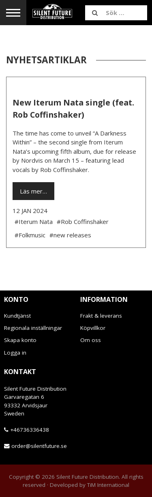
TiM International (108, 484)
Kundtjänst (17, 315)
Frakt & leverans (101, 315)
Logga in (15, 352)
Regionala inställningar (33, 327)
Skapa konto (20, 340)
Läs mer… (33, 191)
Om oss (90, 340)
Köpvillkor (92, 327)
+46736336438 (29, 429)
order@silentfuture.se (39, 446)
